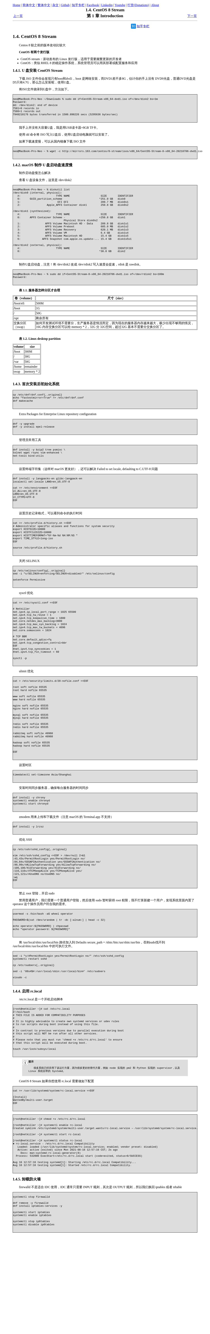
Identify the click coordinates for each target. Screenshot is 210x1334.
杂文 (55, 5)
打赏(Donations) (138, 5)
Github (65, 5)
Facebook (93, 5)
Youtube (120, 5)
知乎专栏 (78, 5)
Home (16, 5)
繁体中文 (44, 5)
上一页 (18, 16)
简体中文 (29, 5)
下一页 (192, 16)
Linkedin (107, 5)
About (155, 5)
